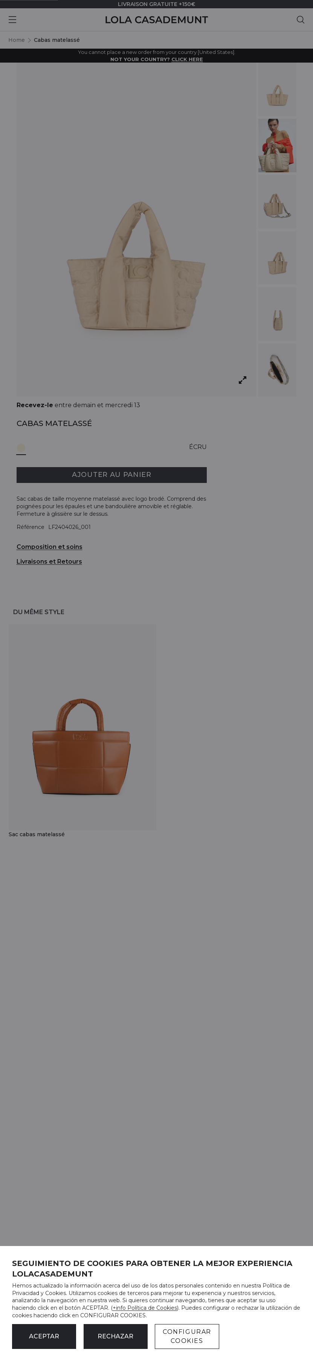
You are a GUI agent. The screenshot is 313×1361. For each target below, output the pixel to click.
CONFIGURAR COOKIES (187, 1336)
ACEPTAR (44, 1336)
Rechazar (115, 1336)
